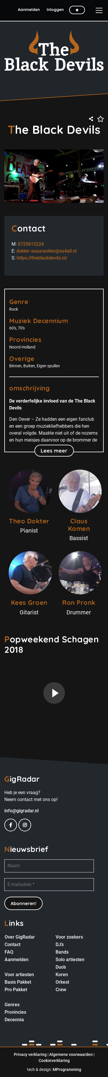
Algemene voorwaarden (71, 1054)
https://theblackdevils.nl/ (42, 258)
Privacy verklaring (30, 1054)
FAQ (9, 952)
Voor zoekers (69, 937)
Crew (61, 989)
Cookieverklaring (54, 1060)
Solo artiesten (70, 959)
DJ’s (60, 944)
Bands (62, 952)
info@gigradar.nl (21, 810)
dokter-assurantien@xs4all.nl (46, 251)
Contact (12, 944)
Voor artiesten (19, 974)
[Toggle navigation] (97, 10)
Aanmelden (17, 959)
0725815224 (31, 244)
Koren (62, 974)
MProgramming (67, 1069)
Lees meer (54, 450)
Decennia (14, 1019)
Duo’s (61, 967)
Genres (12, 1004)
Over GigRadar (20, 937)
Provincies (15, 1012)
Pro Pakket (16, 989)
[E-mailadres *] (49, 884)
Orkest (62, 982)
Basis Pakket (18, 982)
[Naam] (49, 865)
